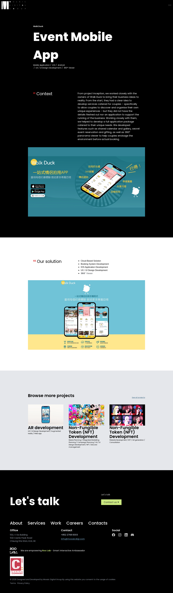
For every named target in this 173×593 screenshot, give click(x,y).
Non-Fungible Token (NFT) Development (83, 432)
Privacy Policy (23, 583)
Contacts (98, 523)
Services (36, 523)
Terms (13, 583)
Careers (74, 523)
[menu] (169, 5)
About (16, 523)
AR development (45, 428)
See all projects (138, 397)
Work (56, 523)
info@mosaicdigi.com (73, 538)
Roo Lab (46, 550)
